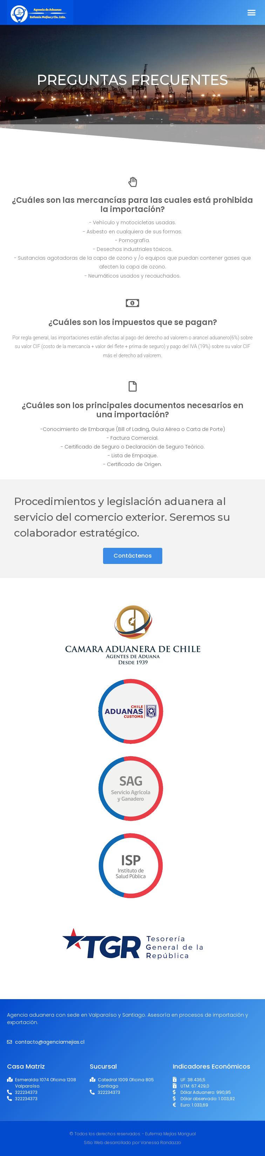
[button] (251, 12)
